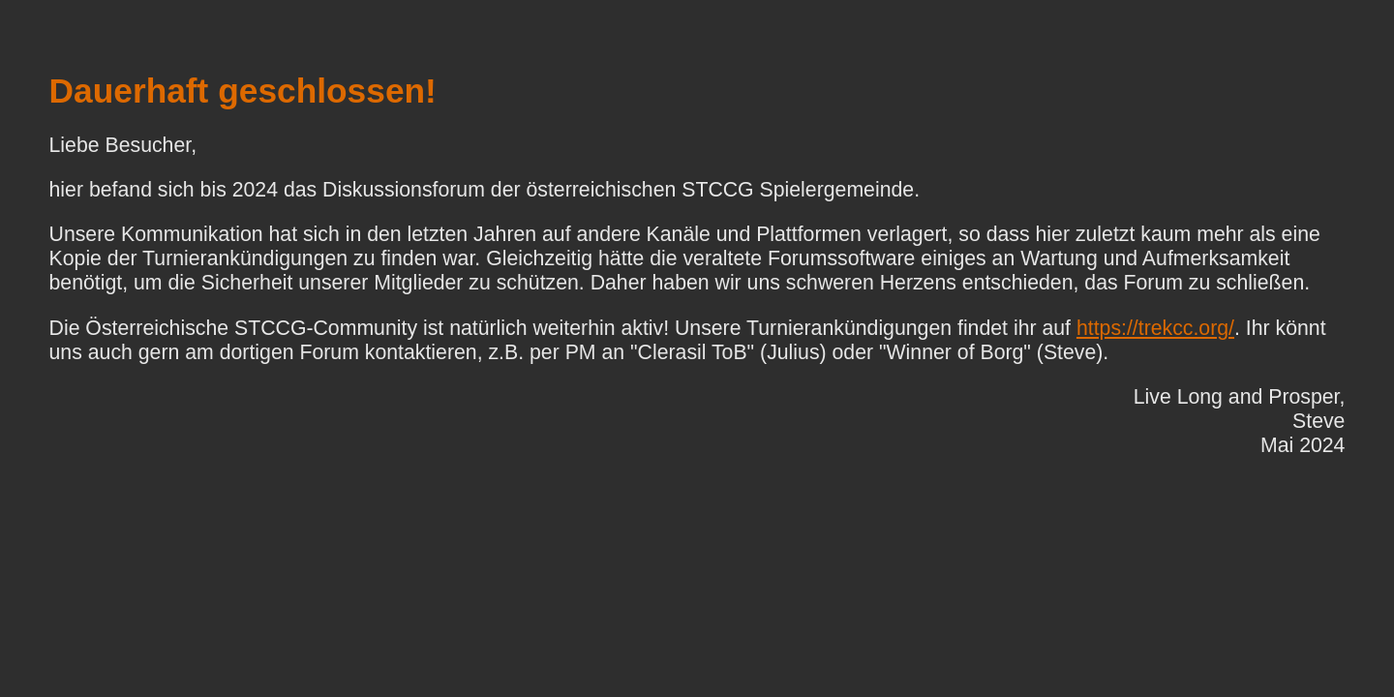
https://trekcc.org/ (1155, 328)
